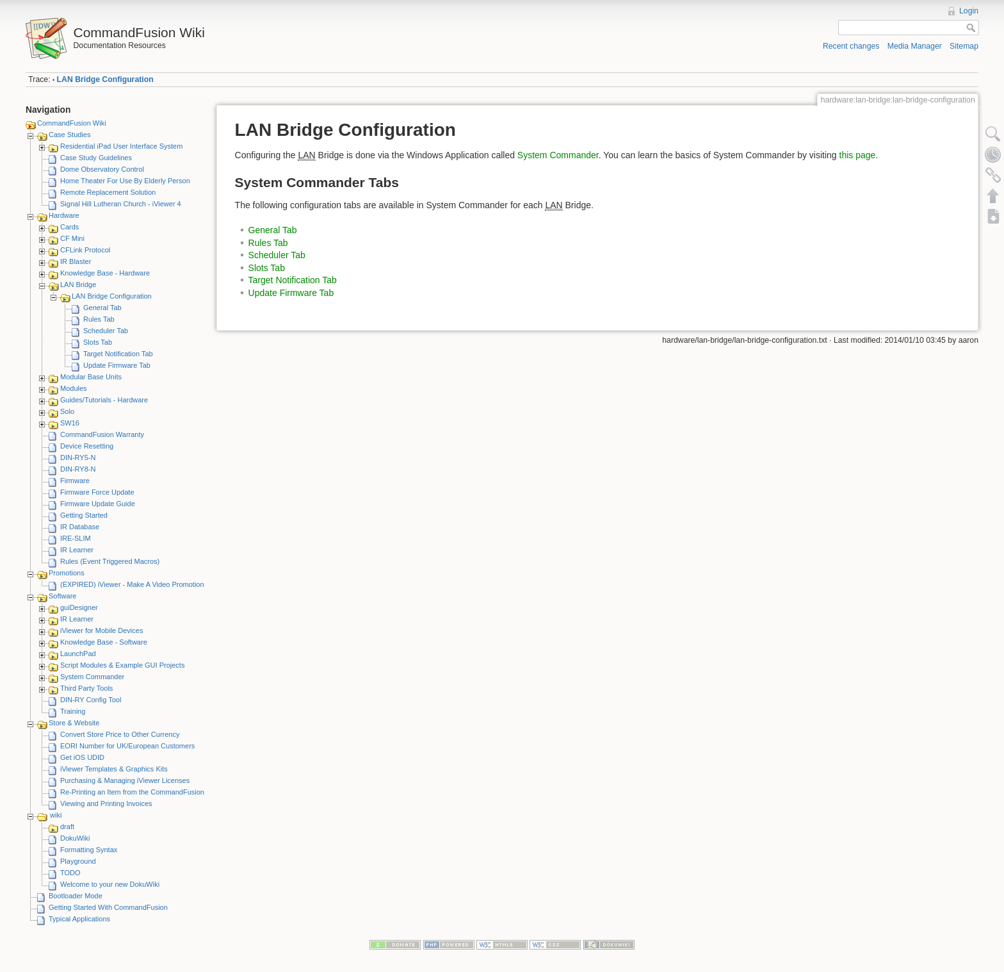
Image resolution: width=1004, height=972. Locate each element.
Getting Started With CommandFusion (108, 907)
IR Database (79, 527)
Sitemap (964, 46)
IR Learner (76, 550)
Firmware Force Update (97, 492)
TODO (70, 873)
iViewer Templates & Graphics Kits (114, 769)
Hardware (64, 215)
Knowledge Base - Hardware (105, 273)
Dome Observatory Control (102, 169)
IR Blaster (75, 261)
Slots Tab (97, 342)
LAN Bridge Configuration (105, 79)
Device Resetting (86, 446)
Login (968, 10)
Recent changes (851, 46)
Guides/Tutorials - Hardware (104, 400)
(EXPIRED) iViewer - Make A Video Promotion (132, 584)
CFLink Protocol (85, 250)
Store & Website (74, 723)
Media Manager (914, 46)
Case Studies (69, 134)
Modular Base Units (91, 377)
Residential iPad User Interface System (121, 146)
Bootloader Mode (75, 896)
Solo (67, 411)
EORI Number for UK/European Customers (127, 746)
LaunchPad (78, 653)
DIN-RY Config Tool (90, 700)
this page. (858, 155)
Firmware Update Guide (97, 503)
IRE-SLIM (75, 538)
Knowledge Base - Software (103, 642)
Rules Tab (99, 319)
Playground (78, 861)
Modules (73, 388)
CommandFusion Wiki (71, 123)
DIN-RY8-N (77, 469)
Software (62, 596)
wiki (55, 815)
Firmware (75, 480)
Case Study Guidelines (96, 157)
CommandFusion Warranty (102, 434)
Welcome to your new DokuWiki (109, 884)
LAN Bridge (78, 284)
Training (72, 711)
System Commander (92, 676)
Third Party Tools (86, 688)
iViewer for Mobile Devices (101, 630)
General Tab (102, 307)
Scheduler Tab (105, 330)
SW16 (69, 423)
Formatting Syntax (88, 849)
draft (67, 826)
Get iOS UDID (82, 757)
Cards (69, 227)
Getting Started (84, 515)
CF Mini (72, 238)
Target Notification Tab (118, 354)
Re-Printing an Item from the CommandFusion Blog (140, 792)
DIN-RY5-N (77, 457)
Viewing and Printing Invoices (106, 803)
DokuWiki (75, 838)
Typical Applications (79, 919)
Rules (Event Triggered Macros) (109, 561)
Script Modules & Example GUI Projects (122, 665)
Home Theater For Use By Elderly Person (125, 181)
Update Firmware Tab (116, 365)
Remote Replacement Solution (108, 192)
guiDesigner (79, 607)
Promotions (67, 573)
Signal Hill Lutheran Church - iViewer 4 (120, 204)
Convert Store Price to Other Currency (119, 734)
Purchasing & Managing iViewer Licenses (125, 780)
